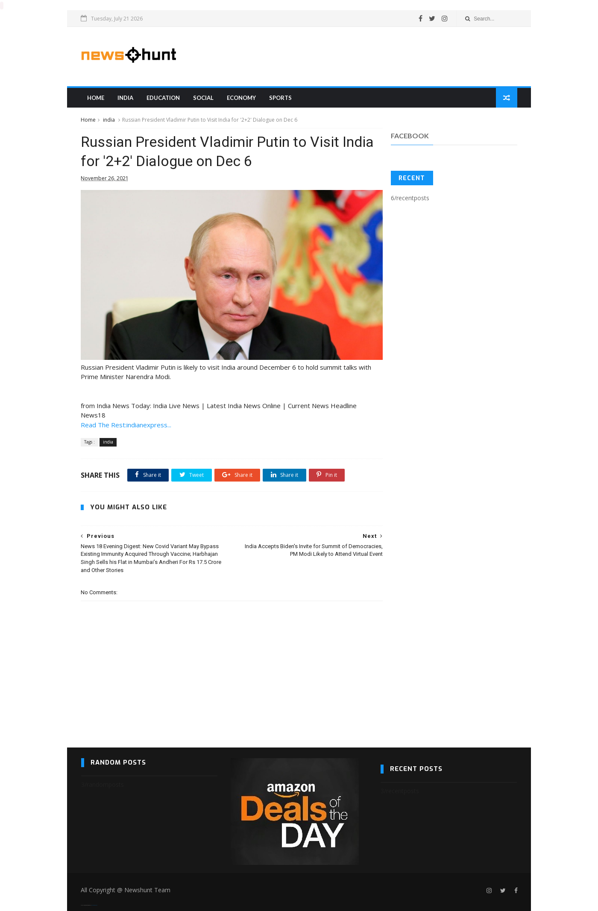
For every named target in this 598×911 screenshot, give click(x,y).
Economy (241, 97)
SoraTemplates (86, 900)
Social (203, 97)
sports (281, 97)
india (126, 97)
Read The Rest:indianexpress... (126, 419)
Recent (412, 179)
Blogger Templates (94, 900)
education (163, 97)
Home (96, 97)
